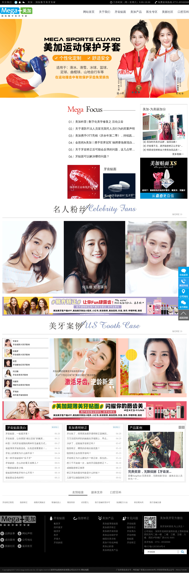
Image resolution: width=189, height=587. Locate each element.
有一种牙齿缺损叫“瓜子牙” (19, 458)
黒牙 (56, 535)
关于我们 (104, 11)
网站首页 (88, 11)
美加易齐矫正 (109, 527)
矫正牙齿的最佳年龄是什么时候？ (83, 473)
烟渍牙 (57, 531)
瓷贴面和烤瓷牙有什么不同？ (20, 473)
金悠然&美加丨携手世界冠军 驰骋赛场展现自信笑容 (101, 142)
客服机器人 (56, 502)
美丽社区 (167, 11)
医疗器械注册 (155, 502)
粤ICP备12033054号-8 (154, 546)
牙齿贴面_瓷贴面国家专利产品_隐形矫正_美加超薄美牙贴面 (21, 521)
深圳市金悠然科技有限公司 (61, 570)
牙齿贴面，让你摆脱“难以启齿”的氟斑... (25, 438)
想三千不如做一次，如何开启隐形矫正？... (87, 463)
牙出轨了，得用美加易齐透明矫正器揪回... (87, 433)
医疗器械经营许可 (102, 502)
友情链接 (78, 492)
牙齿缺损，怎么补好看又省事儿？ (22, 463)
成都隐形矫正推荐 (75, 468)
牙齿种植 (131, 535)
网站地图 (85, 570)
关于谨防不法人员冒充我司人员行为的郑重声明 (101, 128)
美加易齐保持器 (110, 531)
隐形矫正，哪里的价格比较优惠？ (83, 448)
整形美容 (71, 502)
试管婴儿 (85, 502)
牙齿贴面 (120, 11)
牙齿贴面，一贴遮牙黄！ (18, 433)
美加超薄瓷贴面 (110, 523)
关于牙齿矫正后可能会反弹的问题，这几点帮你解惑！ (101, 149)
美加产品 (136, 11)
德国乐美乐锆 (109, 539)
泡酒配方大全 (122, 502)
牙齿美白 (131, 531)
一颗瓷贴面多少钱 (14, 468)
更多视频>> (178, 154)
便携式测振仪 (39, 502)
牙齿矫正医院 (8, 502)
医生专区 (152, 11)
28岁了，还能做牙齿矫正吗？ (81, 443)
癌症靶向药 (138, 502)
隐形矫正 (24, 502)
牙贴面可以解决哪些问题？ (88, 156)
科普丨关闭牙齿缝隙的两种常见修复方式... (26, 443)
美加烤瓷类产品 (110, 550)
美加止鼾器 (108, 546)
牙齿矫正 (131, 542)
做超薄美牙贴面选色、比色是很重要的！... (26, 448)
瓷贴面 (130, 539)
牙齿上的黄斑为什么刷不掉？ (20, 453)
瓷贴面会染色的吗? (15, 478)
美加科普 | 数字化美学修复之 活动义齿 (95, 121)
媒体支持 (97, 492)
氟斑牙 (57, 523)
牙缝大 (57, 539)
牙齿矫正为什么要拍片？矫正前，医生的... (87, 458)
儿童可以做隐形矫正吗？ (79, 478)
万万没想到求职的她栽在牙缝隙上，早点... (87, 438)
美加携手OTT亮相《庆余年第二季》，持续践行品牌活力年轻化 (101, 135)
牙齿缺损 (58, 542)
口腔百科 (183, 11)
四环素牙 (58, 527)
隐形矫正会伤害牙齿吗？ (79, 453)
